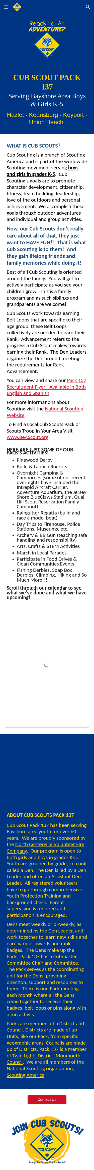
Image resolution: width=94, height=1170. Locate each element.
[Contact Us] (47, 1099)
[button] (6, 7)
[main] (47, 99)
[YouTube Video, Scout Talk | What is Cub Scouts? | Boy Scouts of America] (47, 768)
